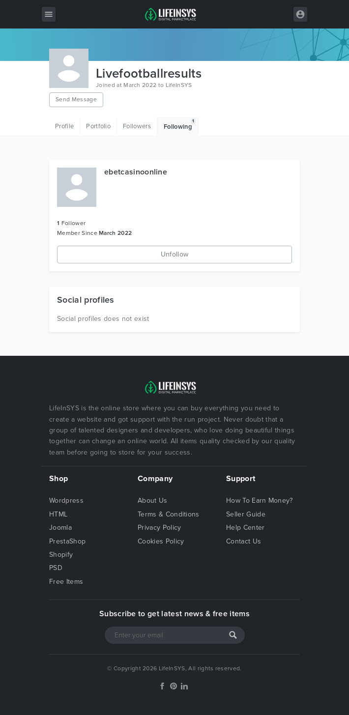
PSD (55, 568)
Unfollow (175, 254)
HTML (58, 514)
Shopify (61, 554)
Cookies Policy (161, 541)
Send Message (76, 99)
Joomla (60, 527)
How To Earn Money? (259, 500)
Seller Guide (245, 514)
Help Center (245, 527)
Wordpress (66, 500)
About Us (153, 500)
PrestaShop (67, 541)
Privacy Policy (159, 527)
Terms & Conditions (169, 514)
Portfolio (98, 126)
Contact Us (243, 541)
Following (180, 124)
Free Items (66, 581)
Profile (64, 126)
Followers (137, 126)
